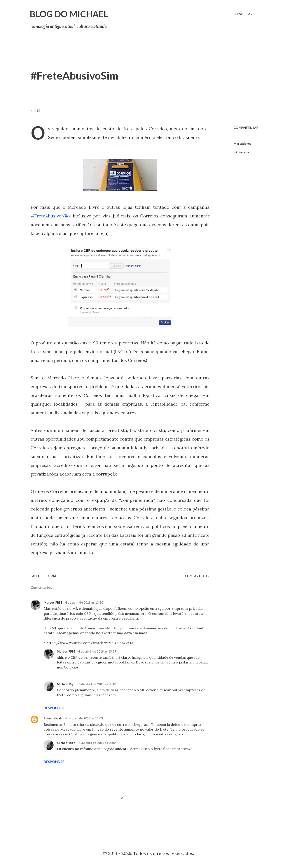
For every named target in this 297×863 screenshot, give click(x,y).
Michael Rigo (66, 684)
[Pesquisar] (243, 14)
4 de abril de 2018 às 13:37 (97, 651)
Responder (54, 708)
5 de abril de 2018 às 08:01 (98, 684)
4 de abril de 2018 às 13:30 (84, 602)
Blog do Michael (69, 14)
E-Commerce (242, 152)
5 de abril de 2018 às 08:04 (98, 743)
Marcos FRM (53, 602)
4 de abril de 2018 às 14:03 (84, 718)
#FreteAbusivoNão (50, 216)
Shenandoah (53, 718)
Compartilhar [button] (246, 127)
